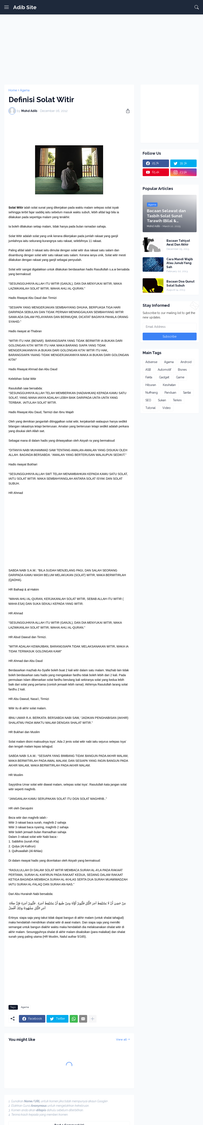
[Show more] (92, 1019)
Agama (25, 90)
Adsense (151, 362)
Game (180, 377)
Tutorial (150, 408)
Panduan (170, 392)
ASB (148, 369)
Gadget (164, 377)
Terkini (177, 400)
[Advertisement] (101, 48)
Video (166, 408)
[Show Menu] (6, 7)
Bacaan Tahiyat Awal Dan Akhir (178, 242)
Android (186, 362)
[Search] (196, 7)
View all (121, 1039)
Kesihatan (169, 385)
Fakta (148, 377)
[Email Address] (170, 327)
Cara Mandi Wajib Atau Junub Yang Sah (179, 263)
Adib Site (25, 7)
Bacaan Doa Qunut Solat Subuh (180, 283)
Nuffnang (151, 392)
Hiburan (150, 385)
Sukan (162, 400)
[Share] (126, 110)
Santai (187, 392)
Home (13, 90)
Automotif (164, 369)
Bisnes (182, 369)
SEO (148, 400)
